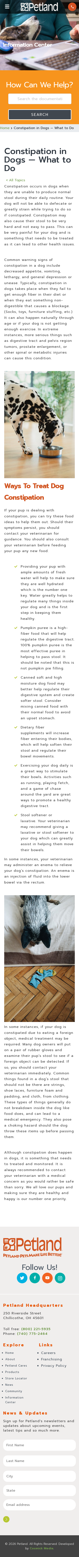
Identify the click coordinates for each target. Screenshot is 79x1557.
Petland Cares (16, 1366)
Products (12, 1372)
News (9, 1385)
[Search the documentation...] (39, 99)
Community (13, 1391)
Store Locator (16, 1378)
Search (39, 115)
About (10, 1359)
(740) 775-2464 (32, 1333)
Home (4, 128)
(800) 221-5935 (72, 7)
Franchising (51, 1359)
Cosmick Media (41, 1548)
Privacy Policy (54, 1365)
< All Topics (15, 180)
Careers (48, 1353)
